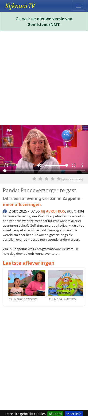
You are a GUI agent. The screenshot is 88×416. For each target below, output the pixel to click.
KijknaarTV (20, 6)
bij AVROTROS (53, 211)
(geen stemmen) (72, 179)
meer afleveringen (22, 204)
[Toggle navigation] (78, 6)
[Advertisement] (44, 79)
